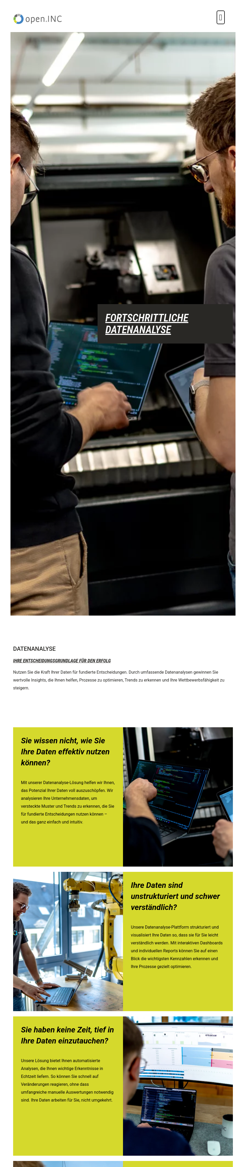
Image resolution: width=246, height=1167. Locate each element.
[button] (221, 17)
